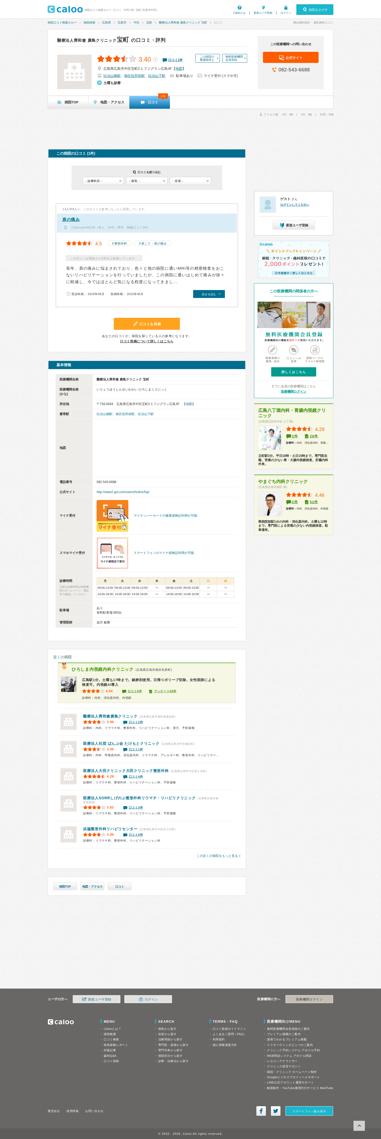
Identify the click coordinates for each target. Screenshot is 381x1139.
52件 (314, 502)
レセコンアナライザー (282, 1061)
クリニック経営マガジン (284, 1066)
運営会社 (54, 1111)
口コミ (119, 886)
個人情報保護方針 (225, 1044)
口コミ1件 (136, 749)
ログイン (285, 12)
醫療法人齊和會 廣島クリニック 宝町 (183, 22)
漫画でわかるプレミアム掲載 (287, 1039)
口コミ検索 (111, 1039)
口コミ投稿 (111, 1061)
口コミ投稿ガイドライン (229, 1028)
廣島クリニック (110, 716)
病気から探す (167, 1028)
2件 (295, 436)
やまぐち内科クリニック (283, 481)
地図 (178, 69)
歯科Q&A (110, 1055)
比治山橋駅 (112, 76)
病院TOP (65, 886)
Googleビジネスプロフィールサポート (293, 1077)
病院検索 (89, 22)
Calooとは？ (112, 1028)
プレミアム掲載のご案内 (284, 1034)
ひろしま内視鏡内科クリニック (103, 669)
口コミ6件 (136, 834)
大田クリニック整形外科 (126, 771)
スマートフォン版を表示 (309, 1111)
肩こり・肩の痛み (154, 243)
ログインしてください (294, 204)
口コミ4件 (136, 776)
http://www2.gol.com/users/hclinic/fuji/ (123, 492)
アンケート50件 (165, 691)
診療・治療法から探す (173, 1061)
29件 (314, 436)
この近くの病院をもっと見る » (219, 856)
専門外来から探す (170, 1050)
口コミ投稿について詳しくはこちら (147, 341)
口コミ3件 (136, 807)
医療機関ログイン (293, 391)
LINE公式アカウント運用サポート (290, 1082)
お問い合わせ (94, 1111)
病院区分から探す (170, 1055)
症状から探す (167, 1034)
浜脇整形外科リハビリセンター (110, 829)
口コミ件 (175, 60)
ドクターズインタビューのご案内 (290, 1044)
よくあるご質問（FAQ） (230, 1034)
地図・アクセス (92, 886)
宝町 (149, 22)
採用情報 (72, 1111)
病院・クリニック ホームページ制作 (292, 1071)
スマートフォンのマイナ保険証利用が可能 (164, 553)
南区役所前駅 (134, 76)
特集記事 (110, 1050)
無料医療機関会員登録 (234, 58)
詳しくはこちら (294, 372)
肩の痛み (71, 219)
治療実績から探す (170, 1039)
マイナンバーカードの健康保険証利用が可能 (165, 515)
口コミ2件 (136, 722)
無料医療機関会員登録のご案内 (288, 1028)
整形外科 (120, 243)
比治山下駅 (156, 76)
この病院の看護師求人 (207, 58)
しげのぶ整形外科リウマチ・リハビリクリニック (139, 798)
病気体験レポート (116, 1044)
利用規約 (219, 1039)
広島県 (106, 22)
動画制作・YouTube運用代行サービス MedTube (300, 1088)
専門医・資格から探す (173, 1044)
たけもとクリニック (121, 743)
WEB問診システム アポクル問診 (289, 1055)
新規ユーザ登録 (263, 12)
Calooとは (239, 12)
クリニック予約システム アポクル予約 (293, 1050)
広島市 (122, 22)
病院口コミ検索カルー (62, 22)
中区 (136, 22)
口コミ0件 (135, 691)
